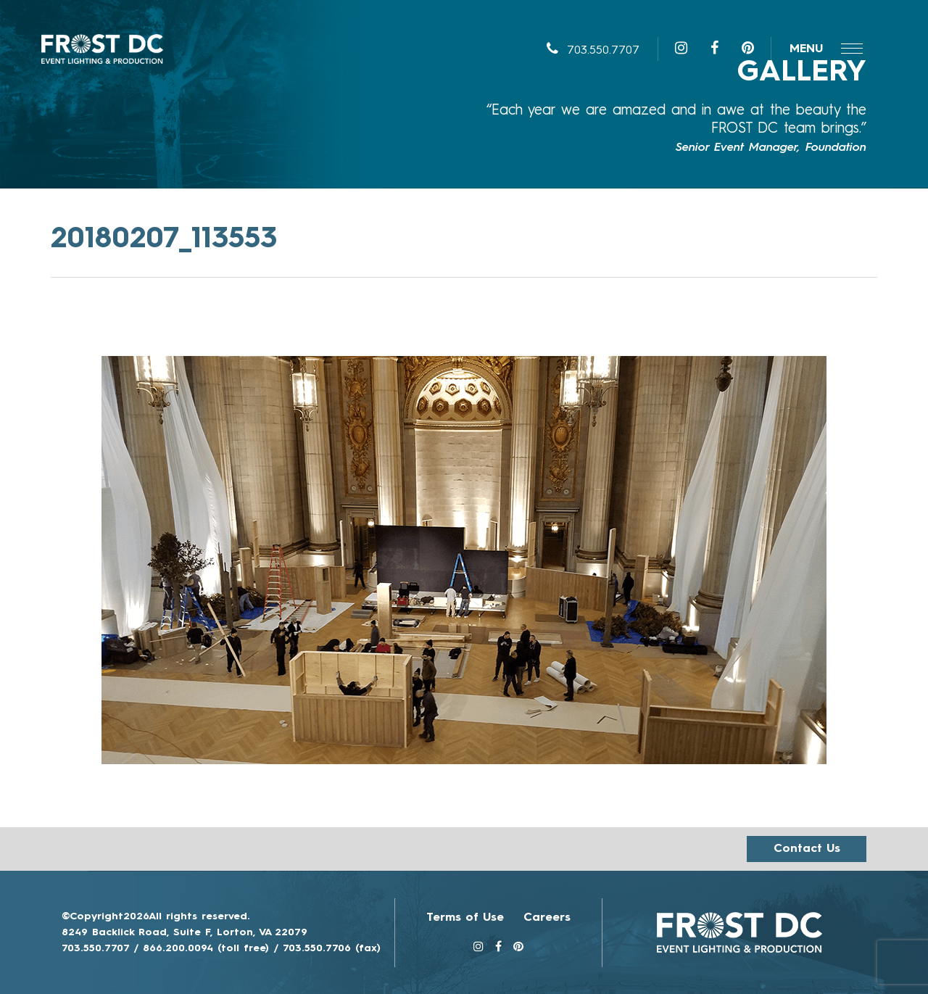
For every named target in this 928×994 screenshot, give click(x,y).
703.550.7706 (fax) (332, 948)
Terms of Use (465, 918)
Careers (547, 918)
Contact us (807, 849)
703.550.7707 (593, 51)
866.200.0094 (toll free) (206, 948)
